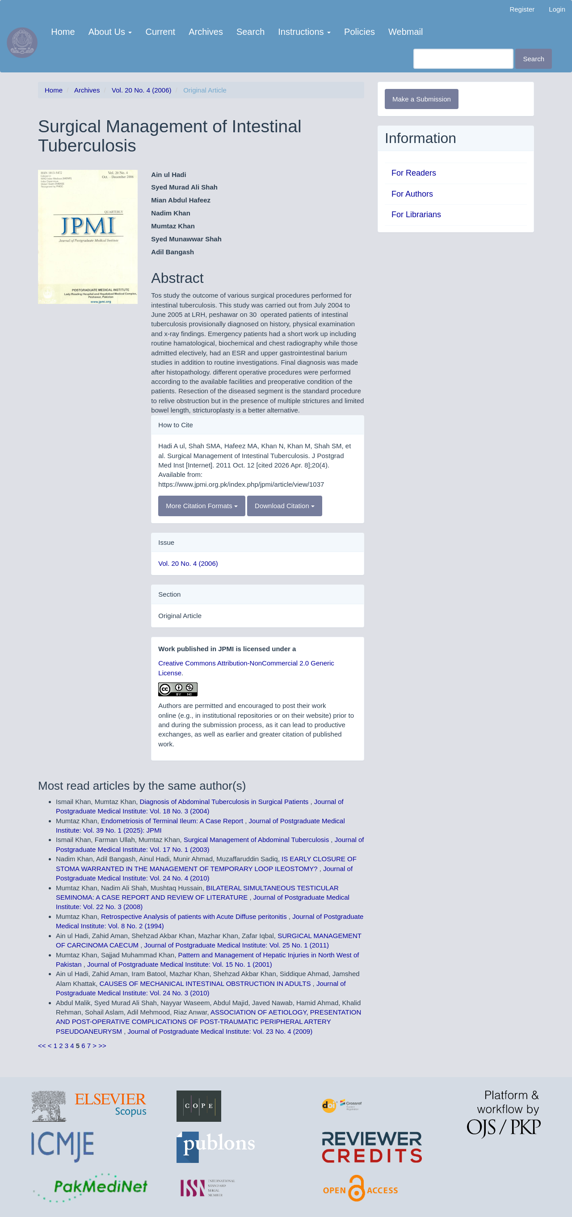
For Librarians (416, 214)
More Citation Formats (202, 506)
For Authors (412, 193)
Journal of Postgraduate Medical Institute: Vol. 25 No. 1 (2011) (236, 945)
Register (521, 9)
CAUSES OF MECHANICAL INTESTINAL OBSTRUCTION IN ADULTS (206, 983)
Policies (359, 32)
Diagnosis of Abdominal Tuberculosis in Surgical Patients (225, 801)
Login (557, 9)
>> (102, 1045)
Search (250, 32)
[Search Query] (463, 59)
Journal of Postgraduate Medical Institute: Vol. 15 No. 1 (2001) (179, 964)
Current (160, 32)
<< (42, 1045)
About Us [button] (110, 32)
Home (63, 32)
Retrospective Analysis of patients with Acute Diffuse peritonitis (195, 916)
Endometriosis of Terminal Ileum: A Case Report (173, 821)
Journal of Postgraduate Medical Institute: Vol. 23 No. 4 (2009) (220, 1031)
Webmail (405, 32)
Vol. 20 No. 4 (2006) (141, 90)
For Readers (413, 172)
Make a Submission (421, 99)
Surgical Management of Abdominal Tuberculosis (257, 839)
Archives (206, 32)
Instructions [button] (304, 32)
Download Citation (285, 506)
